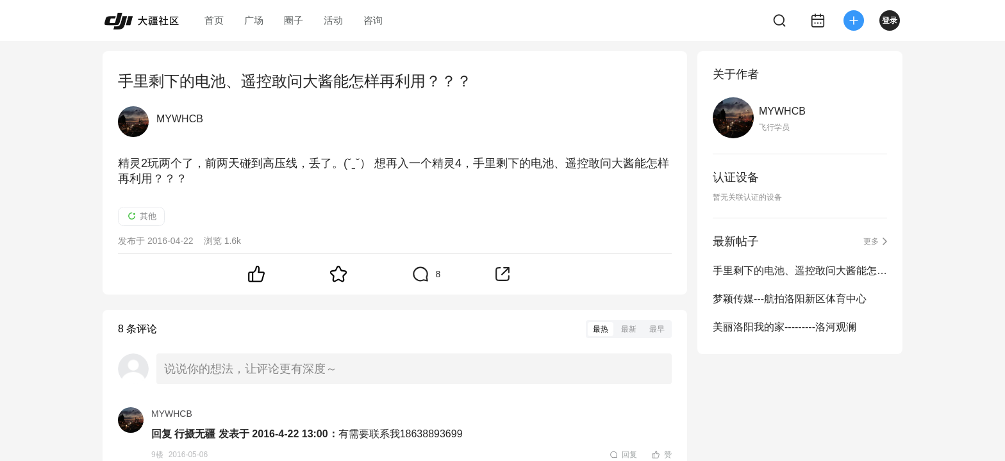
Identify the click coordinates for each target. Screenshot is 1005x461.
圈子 (293, 20)
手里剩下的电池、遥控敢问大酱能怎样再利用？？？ (800, 270)
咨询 (373, 20)
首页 (214, 20)
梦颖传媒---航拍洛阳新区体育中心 (790, 298)
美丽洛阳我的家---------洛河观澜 (784, 326)
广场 (253, 20)
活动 (333, 20)
